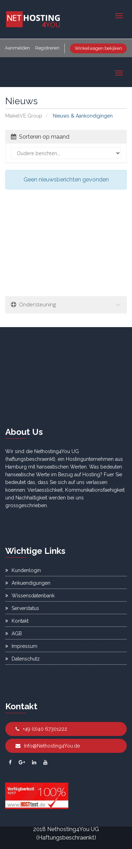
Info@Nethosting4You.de (47, 746)
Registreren (47, 48)
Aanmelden (17, 48)
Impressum (21, 646)
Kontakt (17, 621)
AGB (13, 633)
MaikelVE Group (23, 116)
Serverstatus (22, 608)
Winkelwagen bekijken (98, 48)
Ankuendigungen (27, 583)
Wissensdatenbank (30, 595)
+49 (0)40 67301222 (41, 729)
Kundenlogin (23, 570)
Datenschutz (22, 659)
